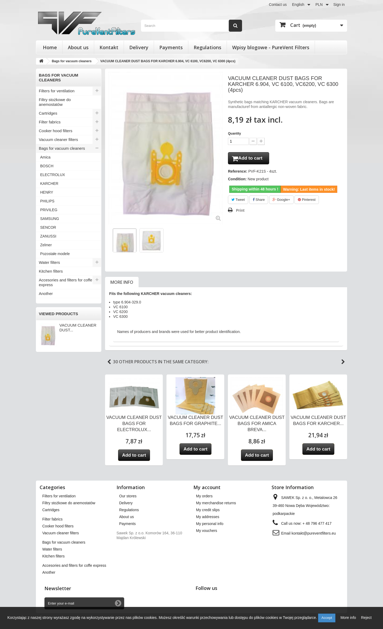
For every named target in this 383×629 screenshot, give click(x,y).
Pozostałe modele (55, 254)
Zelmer (46, 245)
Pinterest (306, 201)
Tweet (238, 201)
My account (206, 487)
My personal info (209, 524)
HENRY (46, 192)
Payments (171, 47)
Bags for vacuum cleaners (62, 148)
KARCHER (49, 183)
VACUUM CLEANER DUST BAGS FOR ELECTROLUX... (134, 423)
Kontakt (108, 47)
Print (240, 211)
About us (78, 47)
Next (343, 362)
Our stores (127, 496)
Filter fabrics (50, 122)
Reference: (237, 172)
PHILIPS (47, 201)
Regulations (207, 47)
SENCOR (48, 227)
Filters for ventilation (56, 91)
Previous (109, 362)
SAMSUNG (49, 218)
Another (46, 293)
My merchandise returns (216, 503)
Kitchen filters (51, 271)
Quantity (234, 133)
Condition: (237, 180)
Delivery (138, 47)
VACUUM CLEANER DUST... (77, 327)
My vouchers (206, 530)
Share (259, 201)
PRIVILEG (48, 210)
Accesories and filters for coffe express (65, 282)
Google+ (281, 201)
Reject (366, 617)
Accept (327, 618)
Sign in (339, 4)
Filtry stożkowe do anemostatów (55, 102)
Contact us (278, 4)
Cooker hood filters (55, 130)
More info (121, 282)
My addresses (207, 517)
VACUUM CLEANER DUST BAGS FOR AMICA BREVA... (257, 423)
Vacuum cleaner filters (58, 139)
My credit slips (208, 510)
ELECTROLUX (52, 175)
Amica (45, 157)
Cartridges (48, 113)
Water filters (49, 262)
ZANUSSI (48, 236)
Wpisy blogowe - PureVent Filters (270, 47)
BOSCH (46, 166)
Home (50, 47)
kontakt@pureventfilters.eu (314, 533)
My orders (204, 496)
